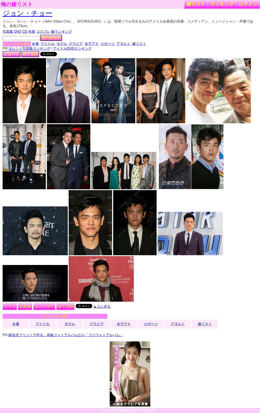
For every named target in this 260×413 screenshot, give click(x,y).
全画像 (25, 306)
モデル (61, 44)
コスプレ (43, 31)
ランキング (222, 4)
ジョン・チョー (27, 13)
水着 (31, 31)
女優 (35, 44)
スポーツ (107, 44)
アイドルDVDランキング (72, 48)
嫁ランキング (61, 31)
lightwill (125, 410)
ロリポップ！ (147, 410)
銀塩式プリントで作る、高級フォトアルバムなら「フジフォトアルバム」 (65, 335)
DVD (17, 31)
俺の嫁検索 (51, 38)
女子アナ (92, 44)
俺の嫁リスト (17, 4)
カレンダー (44, 306)
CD (24, 31)
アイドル (48, 44)
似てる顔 (30, 54)
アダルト (123, 44)
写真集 (8, 31)
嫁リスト (196, 4)
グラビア (76, 44)
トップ (10, 306)
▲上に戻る (102, 306)
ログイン (248, 4)
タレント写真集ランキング (29, 48)
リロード (11, 54)
